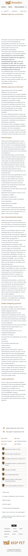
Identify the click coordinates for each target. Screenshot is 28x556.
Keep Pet (6, 11)
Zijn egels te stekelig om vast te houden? (13, 496)
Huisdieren (14, 11)
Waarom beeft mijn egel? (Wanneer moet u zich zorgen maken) (13, 516)
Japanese (6, 534)
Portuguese (7, 528)
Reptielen (18, 444)
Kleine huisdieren (19, 7)
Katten (10, 7)
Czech (5, 536)
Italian (20, 528)
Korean (14, 534)
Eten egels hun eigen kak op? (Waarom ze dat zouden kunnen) (16, 431)
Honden (3, 7)
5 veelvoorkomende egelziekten (11, 508)
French (15, 528)
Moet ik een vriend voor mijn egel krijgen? (13, 512)
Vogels (5, 444)
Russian (21, 534)
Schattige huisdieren (21, 441)
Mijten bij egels (6, 500)
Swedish (15, 531)
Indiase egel (5, 492)
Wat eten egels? (6, 504)
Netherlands (7, 531)
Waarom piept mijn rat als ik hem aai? (16, 428)
